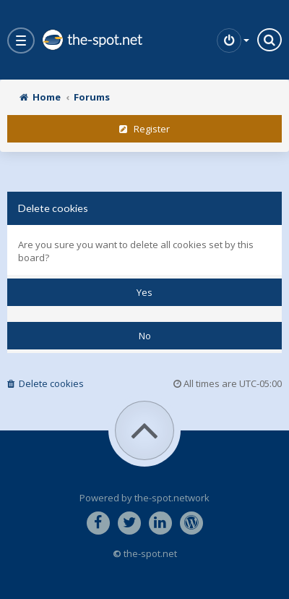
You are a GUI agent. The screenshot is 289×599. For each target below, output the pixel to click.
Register (144, 128)
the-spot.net (92, 39)
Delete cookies (45, 383)
